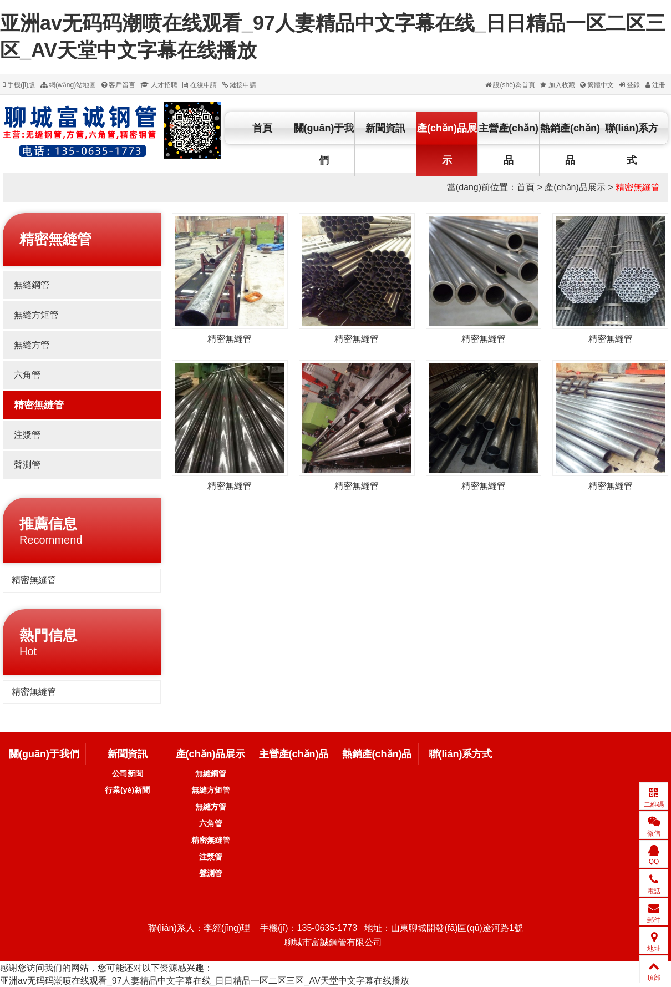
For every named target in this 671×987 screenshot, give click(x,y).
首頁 (262, 128)
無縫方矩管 (36, 315)
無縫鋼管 (31, 285)
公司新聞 (127, 773)
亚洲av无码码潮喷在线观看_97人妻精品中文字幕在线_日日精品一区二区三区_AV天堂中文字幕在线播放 (204, 980)
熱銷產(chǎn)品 (570, 144)
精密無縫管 (638, 187)
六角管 (27, 374)
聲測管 (27, 464)
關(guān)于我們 (324, 144)
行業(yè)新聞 (127, 790)
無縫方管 (31, 345)
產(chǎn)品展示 (447, 144)
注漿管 (27, 434)
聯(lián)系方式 (632, 144)
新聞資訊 (385, 128)
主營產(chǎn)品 (508, 144)
